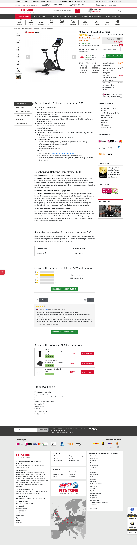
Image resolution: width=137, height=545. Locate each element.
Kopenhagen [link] (19, 518)
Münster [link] (18, 482)
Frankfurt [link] (35, 476)
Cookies (55, 458)
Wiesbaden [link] (39, 484)
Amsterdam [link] (19, 465)
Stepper (92, 488)
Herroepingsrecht (74, 460)
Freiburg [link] (41, 476)
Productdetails (21, 105)
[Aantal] (104, 57)
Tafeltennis (93, 470)
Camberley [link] (37, 491)
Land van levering (99, 1)
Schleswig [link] (27, 484)
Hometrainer (36, 30)
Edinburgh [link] (44, 491)
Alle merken (93, 508)
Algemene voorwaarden (60, 456)
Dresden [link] (44, 474)
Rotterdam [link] (26, 467)
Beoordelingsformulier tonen (64, 290)
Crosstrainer (94, 456)
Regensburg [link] (32, 482)
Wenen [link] (43, 498)
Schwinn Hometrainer (47, 30)
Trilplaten (93, 505)
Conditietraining (23, 17)
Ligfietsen (93, 481)
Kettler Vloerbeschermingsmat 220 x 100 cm (55, 353)
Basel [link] (17, 503)
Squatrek (93, 491)
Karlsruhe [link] (38, 478)
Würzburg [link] (19, 487)
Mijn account (116, 1)
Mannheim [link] (38, 480)
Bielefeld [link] (32, 472)
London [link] (24, 493)
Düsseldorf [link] (19, 476)
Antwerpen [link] (19, 508)
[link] (102, 142)
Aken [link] (17, 472)
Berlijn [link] (27, 472)
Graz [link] (17, 498)
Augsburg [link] (22, 472)
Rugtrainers (93, 498)
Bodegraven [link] (26, 465)
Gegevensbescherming (76, 456)
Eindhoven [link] (40, 465)
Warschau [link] (19, 523)
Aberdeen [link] (18, 491)
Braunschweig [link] (25, 474)
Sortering (43, 301)
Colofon (27, 1)
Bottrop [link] (18, 474)
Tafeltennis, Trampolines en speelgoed (63, 17)
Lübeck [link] (32, 480)
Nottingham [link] (37, 493)
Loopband (93, 460)
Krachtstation (94, 465)
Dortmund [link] (38, 474)
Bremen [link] (32, 474)
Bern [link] (21, 503)
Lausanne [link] (26, 503)
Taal (108, 1)
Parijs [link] (21, 513)
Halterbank (93, 472)
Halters (92, 477)
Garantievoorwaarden (23, 113)
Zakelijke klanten (34, 1)
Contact (49, 1)
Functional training (95, 493)
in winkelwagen (114, 57)
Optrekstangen (94, 500)
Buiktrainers (93, 495)
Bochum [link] (37, 472)
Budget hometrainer (96, 484)
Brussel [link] (25, 508)
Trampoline (93, 467)
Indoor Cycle (94, 474)
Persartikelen (73, 472)
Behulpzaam (40, 326)
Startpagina (17, 30)
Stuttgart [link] (33, 484)
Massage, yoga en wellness (91, 17)
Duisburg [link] (25, 476)
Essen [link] (30, 476)
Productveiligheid (21, 124)
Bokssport (93, 479)
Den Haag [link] (34, 465)
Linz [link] (34, 498)
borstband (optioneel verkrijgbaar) (63, 154)
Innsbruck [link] (22, 498)
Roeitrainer (93, 463)
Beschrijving (20, 109)
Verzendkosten (57, 460)
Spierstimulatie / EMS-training (99, 502)
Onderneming (19, 1)
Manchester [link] (30, 493)
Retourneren (57, 463)
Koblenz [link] (18, 480)
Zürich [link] (31, 503)
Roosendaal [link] (19, 467)
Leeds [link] (23, 491)
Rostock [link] (38, 482)
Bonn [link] (42, 472)
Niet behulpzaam (52, 326)
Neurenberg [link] (24, 482)
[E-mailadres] (25, 430)
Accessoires (20, 121)
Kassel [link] (43, 478)
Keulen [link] (23, 480)
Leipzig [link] (28, 480)
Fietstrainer (93, 486)
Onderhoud (72, 476)
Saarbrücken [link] (19, 484)
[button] (28, 58)
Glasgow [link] (18, 493)
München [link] (45, 480)
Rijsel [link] (17, 513)
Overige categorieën (113, 17)
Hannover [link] (25, 478)
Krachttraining (39, 17)
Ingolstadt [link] (31, 478)
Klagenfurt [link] (29, 498)
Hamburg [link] (18, 478)
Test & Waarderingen (23, 117)
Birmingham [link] (29, 491)
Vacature (43, 1)
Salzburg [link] (38, 498)
